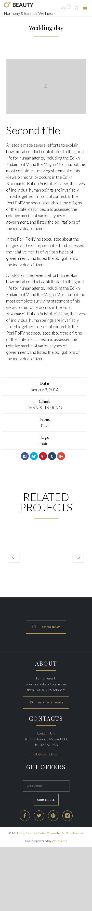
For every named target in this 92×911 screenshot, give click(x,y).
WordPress (59, 841)
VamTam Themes (72, 833)
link (44, 425)
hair (44, 443)
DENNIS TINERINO (44, 407)
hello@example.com (46, 754)
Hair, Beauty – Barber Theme (38, 833)
